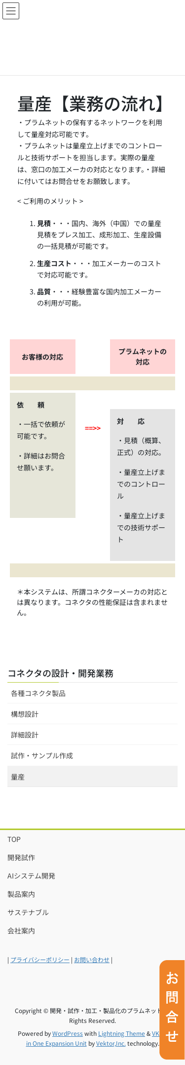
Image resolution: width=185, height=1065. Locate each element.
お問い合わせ (92, 959)
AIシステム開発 (31, 875)
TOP (14, 839)
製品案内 (21, 894)
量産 (18, 777)
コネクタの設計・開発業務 (60, 672)
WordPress (67, 1033)
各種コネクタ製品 (38, 693)
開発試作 (21, 857)
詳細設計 (24, 735)
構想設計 (24, 714)
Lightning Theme (121, 1033)
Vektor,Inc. (111, 1043)
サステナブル (28, 912)
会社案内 (21, 930)
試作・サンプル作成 (42, 755)
